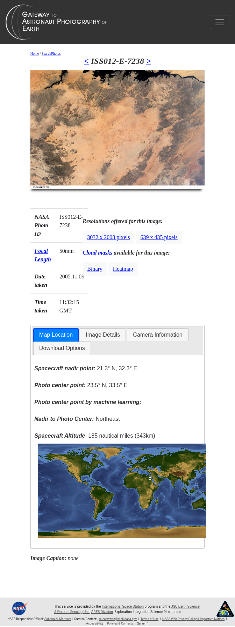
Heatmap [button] (123, 269)
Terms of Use (150, 619)
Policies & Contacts (120, 623)
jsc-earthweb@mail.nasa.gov (117, 619)
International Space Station (123, 606)
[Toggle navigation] (219, 22)
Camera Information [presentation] (157, 335)
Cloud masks (97, 253)
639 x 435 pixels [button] (158, 237)
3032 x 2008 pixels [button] (108, 237)
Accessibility (94, 623)
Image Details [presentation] (103, 335)
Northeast (77, 419)
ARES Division (102, 612)
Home (34, 53)
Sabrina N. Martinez (57, 619)
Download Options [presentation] (62, 348)
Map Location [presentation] (56, 335)
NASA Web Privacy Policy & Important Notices (193, 619)
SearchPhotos (51, 53)
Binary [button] (94, 269)
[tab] (56, 335)
